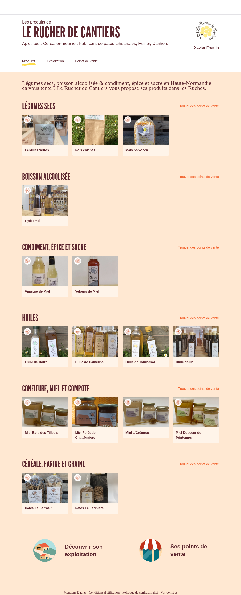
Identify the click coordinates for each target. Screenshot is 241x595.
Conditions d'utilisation (104, 592)
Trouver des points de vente (198, 106)
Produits (29, 61)
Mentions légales (75, 592)
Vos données (169, 592)
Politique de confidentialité (140, 592)
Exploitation (55, 61)
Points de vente (86, 61)
